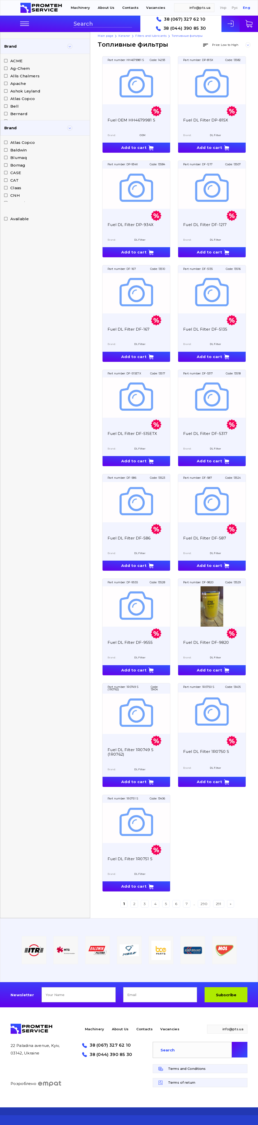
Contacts (130, 8)
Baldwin (18, 150)
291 (218, 904)
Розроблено (36, 1083)
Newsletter (22, 995)
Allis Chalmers (25, 76)
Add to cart (133, 147)
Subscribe (226, 994)
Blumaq (18, 157)
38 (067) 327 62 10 (184, 19)
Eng (246, 7)
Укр (223, 7)
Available (19, 219)
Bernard (18, 114)
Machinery (80, 8)
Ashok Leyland (25, 91)
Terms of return (181, 1082)
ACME (16, 61)
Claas (15, 188)
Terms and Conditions (187, 1069)
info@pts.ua (199, 8)
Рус (235, 7)
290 (204, 904)
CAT (14, 180)
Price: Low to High (225, 45)
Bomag (17, 165)
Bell (14, 106)
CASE (15, 173)
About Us (106, 8)
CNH (15, 195)
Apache (18, 83)
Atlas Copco (22, 99)
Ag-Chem (20, 68)
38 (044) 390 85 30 (185, 28)
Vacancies (155, 8)
